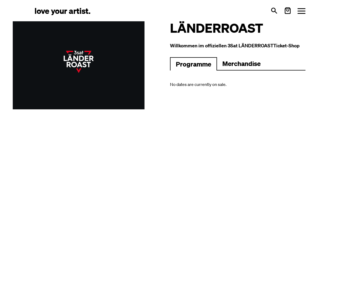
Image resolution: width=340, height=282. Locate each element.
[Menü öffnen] (301, 10)
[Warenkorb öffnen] (287, 10)
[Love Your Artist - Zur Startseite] (63, 10)
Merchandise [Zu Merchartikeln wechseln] (241, 64)
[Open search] (274, 10)
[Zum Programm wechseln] (193, 63)
